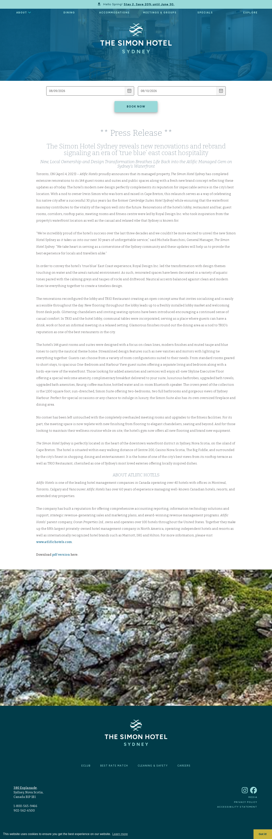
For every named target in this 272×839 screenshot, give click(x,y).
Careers (184, 765)
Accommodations (114, 12)
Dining (69, 12)
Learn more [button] (120, 834)
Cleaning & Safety (153, 765)
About (21, 12)
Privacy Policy (245, 802)
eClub (86, 765)
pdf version (61, 554)
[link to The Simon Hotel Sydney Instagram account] (245, 792)
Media (252, 797)
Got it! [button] (263, 834)
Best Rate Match (114, 765)
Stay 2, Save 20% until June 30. (149, 4)
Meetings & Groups (160, 12)
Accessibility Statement (237, 806)
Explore (250, 12)
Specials (205, 12)
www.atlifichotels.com (54, 542)
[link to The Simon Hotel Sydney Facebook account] (253, 792)
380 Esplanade (25, 788)
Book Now (136, 106)
